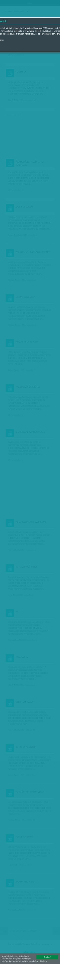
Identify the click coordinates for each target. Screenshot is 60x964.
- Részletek (43, 961)
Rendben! (47, 957)
